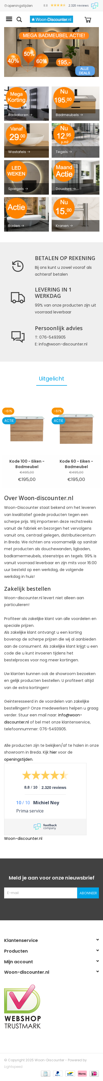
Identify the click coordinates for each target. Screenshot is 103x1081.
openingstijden (18, 6)
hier (53, 752)
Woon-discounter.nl (23, 838)
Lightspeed (13, 1066)
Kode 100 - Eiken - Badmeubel (26, 464)
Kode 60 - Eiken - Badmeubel (76, 464)
